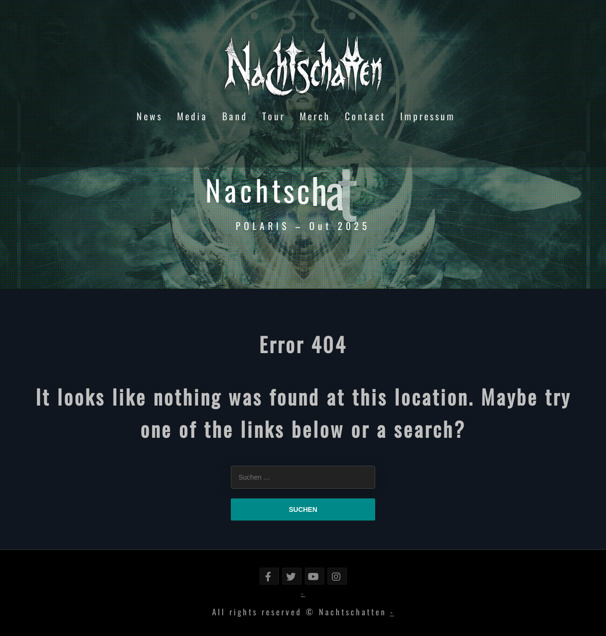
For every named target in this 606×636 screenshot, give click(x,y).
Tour (273, 116)
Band (235, 116)
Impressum (427, 116)
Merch (315, 116)
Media (192, 116)
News (150, 116)
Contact (365, 116)
